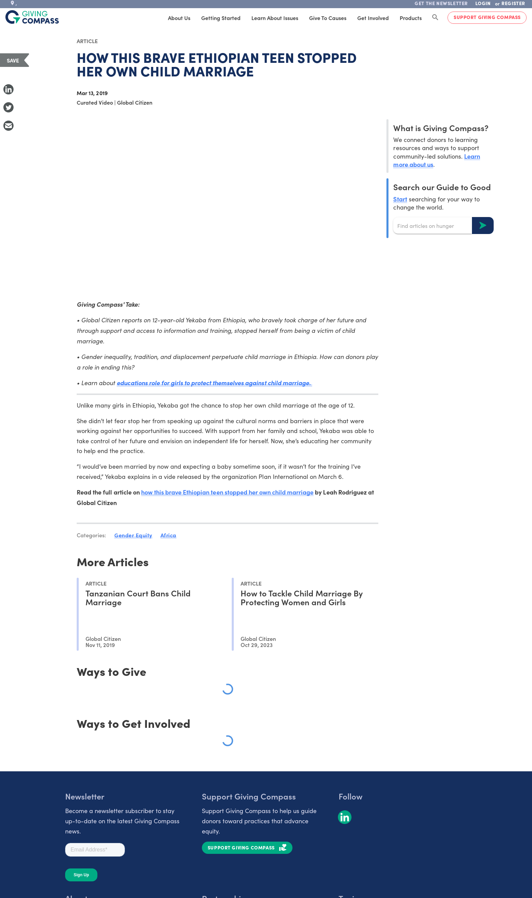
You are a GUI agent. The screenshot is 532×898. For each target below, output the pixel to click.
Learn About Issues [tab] (274, 17)
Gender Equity (133, 535)
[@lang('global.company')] (32, 17)
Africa (168, 535)
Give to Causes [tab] (327, 17)
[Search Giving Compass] (435, 18)
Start (400, 199)
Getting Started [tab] (221, 17)
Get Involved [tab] (373, 17)
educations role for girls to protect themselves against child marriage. (214, 382)
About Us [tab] (179, 17)
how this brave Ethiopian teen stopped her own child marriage (227, 492)
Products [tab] (411, 17)
